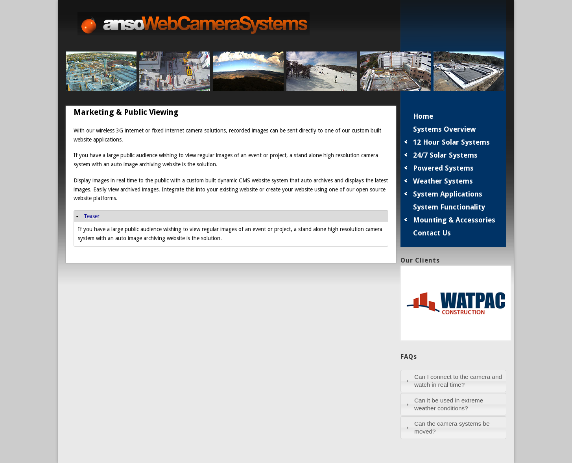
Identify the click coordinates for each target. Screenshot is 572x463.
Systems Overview (444, 129)
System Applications (447, 194)
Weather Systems (443, 181)
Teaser (92, 216)
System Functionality (449, 207)
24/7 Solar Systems (445, 155)
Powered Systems (443, 168)
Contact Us (432, 233)
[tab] (453, 381)
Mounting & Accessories (454, 220)
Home (423, 116)
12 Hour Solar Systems (451, 142)
